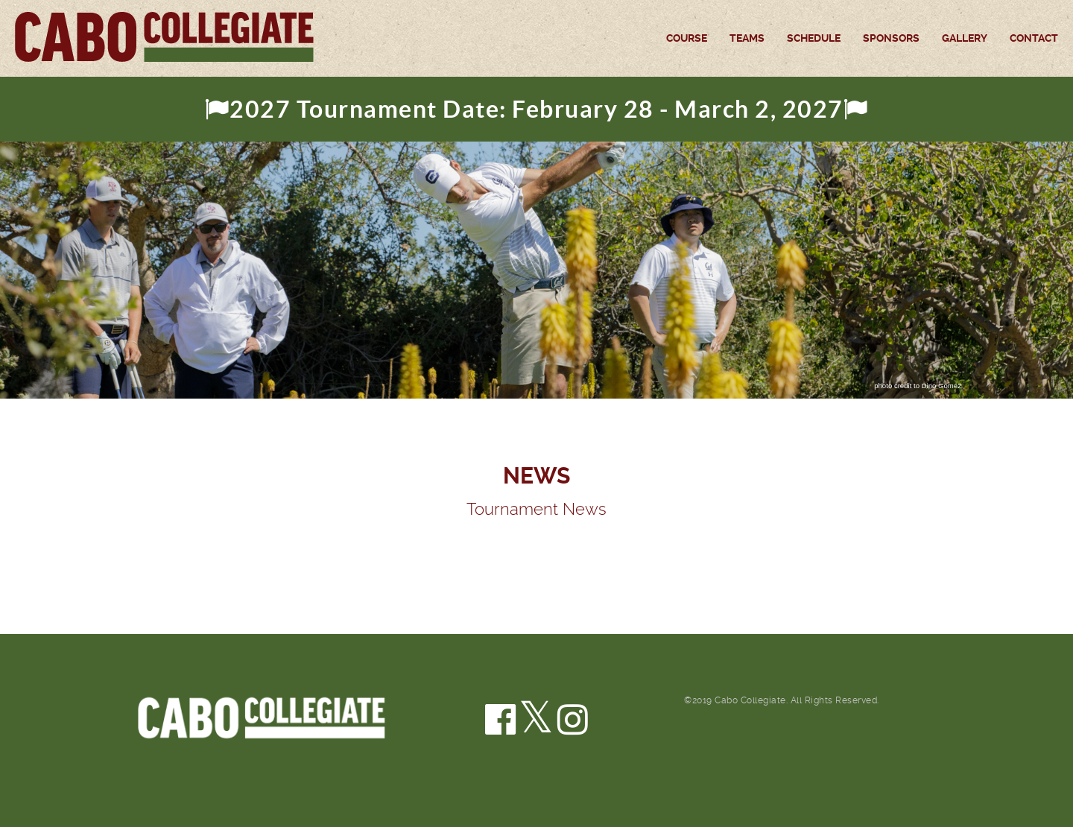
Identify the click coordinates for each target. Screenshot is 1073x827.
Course (686, 38)
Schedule (814, 38)
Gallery (964, 38)
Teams (747, 38)
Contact (1034, 38)
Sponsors (891, 38)
